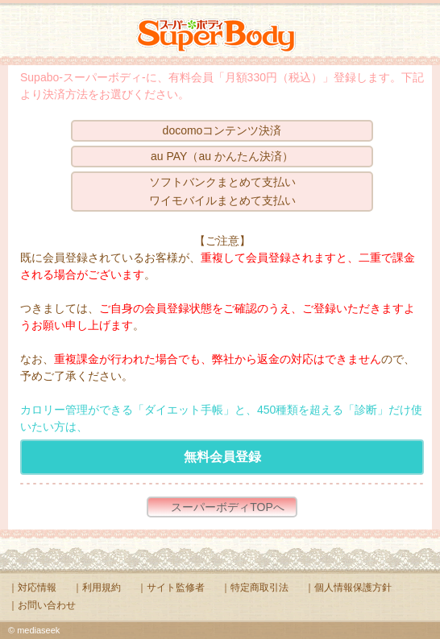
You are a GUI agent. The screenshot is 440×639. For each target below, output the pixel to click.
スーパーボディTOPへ (228, 507)
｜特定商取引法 (254, 587)
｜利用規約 (97, 587)
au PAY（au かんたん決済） (222, 156)
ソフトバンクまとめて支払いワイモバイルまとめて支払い (222, 191)
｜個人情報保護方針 (348, 587)
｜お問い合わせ (42, 605)
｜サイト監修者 (171, 587)
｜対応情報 (32, 587)
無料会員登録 (222, 457)
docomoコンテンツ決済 (222, 130)
